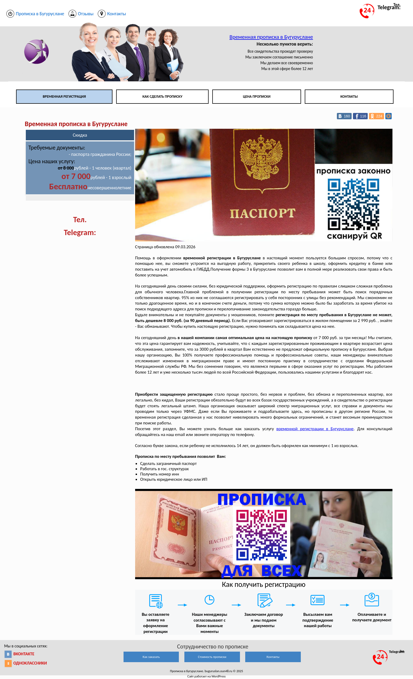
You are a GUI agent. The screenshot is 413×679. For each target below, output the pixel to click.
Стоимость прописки (212, 657)
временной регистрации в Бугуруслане (314, 429)
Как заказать (151, 657)
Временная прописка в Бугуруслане (271, 36)
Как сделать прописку (162, 96)
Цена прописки (257, 96)
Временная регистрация (64, 96)
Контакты (349, 96)
